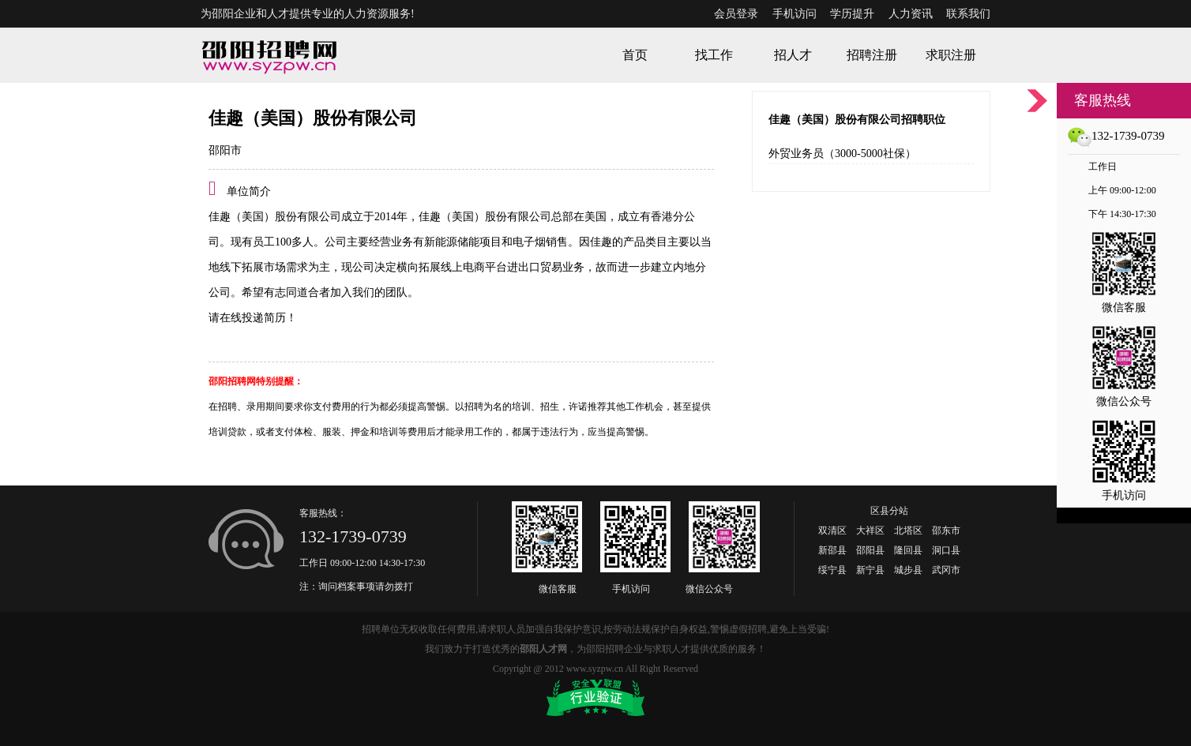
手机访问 (794, 14)
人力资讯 (911, 14)
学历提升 (852, 14)
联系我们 (968, 14)
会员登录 (736, 14)
